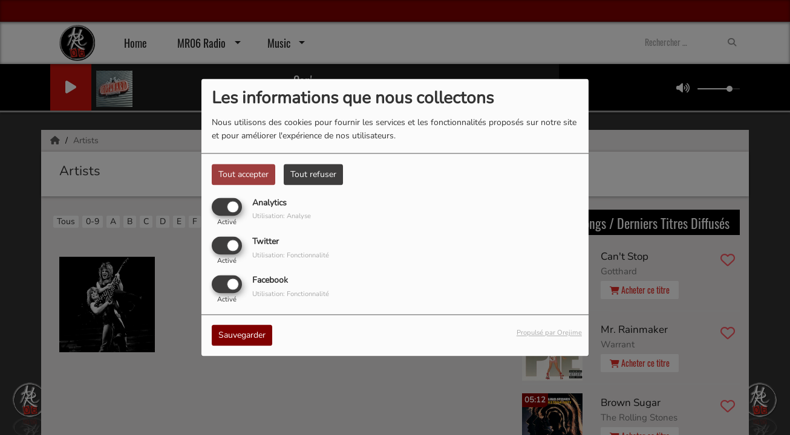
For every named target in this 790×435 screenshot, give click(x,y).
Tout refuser (313, 174)
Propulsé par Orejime (549, 333)
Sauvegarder (242, 335)
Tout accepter (243, 174)
